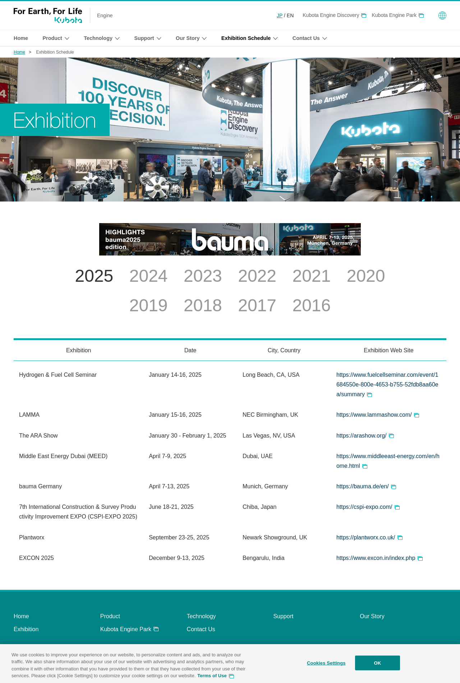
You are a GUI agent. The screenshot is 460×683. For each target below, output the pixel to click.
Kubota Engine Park (394, 15)
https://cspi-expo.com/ (364, 507)
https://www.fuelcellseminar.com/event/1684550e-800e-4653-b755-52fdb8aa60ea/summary (387, 384)
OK (377, 665)
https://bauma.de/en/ (362, 486)
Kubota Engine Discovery (331, 15)
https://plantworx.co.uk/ (365, 537)
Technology (201, 616)
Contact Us (201, 629)
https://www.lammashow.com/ (374, 415)
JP (279, 15)
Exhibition (26, 629)
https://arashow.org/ (361, 436)
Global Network (442, 15)
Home (21, 38)
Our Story (372, 616)
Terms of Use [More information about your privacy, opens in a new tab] (211, 678)
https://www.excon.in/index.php (375, 558)
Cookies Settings (326, 665)
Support (283, 616)
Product (110, 616)
